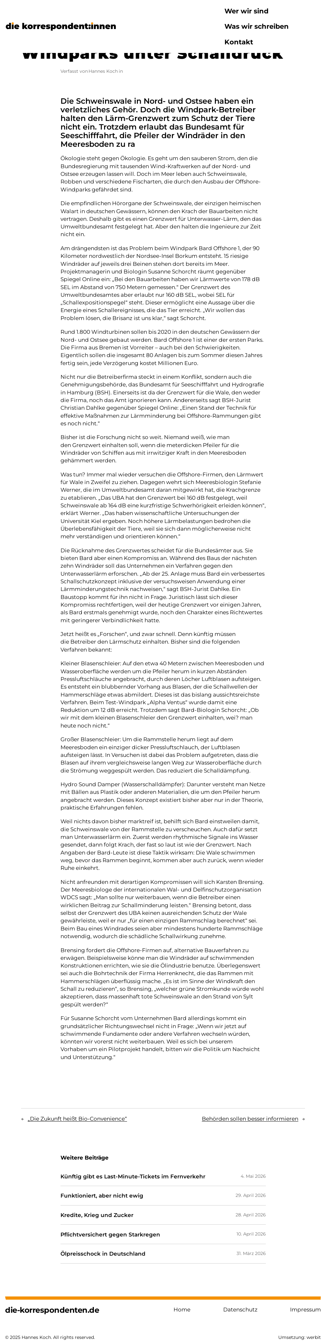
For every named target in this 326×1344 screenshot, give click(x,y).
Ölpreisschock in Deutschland (102, 1254)
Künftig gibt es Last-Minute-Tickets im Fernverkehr (132, 1176)
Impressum (305, 1309)
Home (182, 1309)
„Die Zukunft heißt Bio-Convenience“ (77, 1118)
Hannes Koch (103, 71)
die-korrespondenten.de (52, 1310)
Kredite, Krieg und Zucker (96, 1215)
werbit (314, 1337)
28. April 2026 (251, 1215)
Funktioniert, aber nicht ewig (101, 1195)
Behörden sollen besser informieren (250, 1118)
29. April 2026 (251, 1195)
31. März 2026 (251, 1253)
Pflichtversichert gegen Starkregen (110, 1234)
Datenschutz (240, 1309)
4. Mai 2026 (253, 1176)
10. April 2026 (251, 1234)
